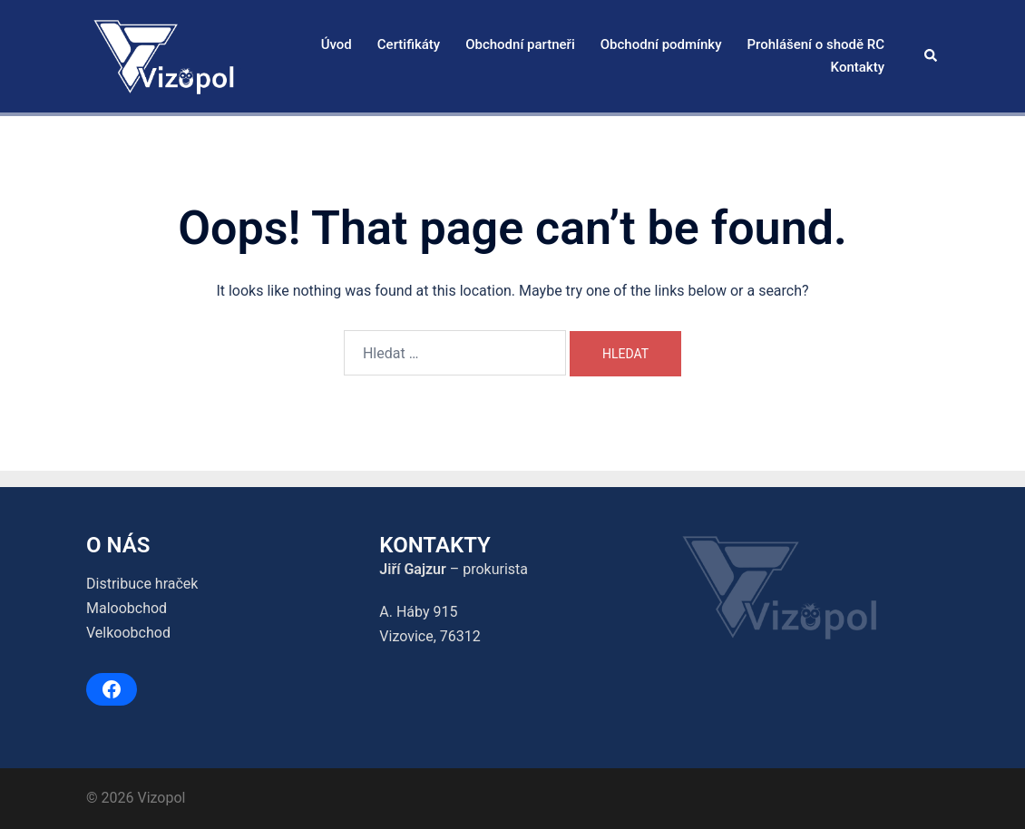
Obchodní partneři (520, 44)
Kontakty (857, 67)
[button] (931, 56)
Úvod (336, 44)
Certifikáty (408, 44)
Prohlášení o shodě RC (815, 44)
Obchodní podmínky (661, 44)
